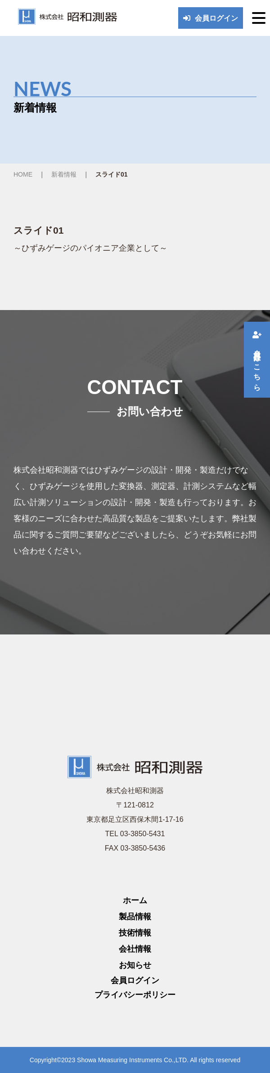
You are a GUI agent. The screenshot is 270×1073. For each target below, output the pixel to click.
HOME (23, 174)
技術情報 (135, 932)
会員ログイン (210, 18)
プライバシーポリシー (135, 994)
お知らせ (135, 965)
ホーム (135, 900)
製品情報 (135, 916)
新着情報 (63, 174)
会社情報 (135, 948)
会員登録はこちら (257, 359)
